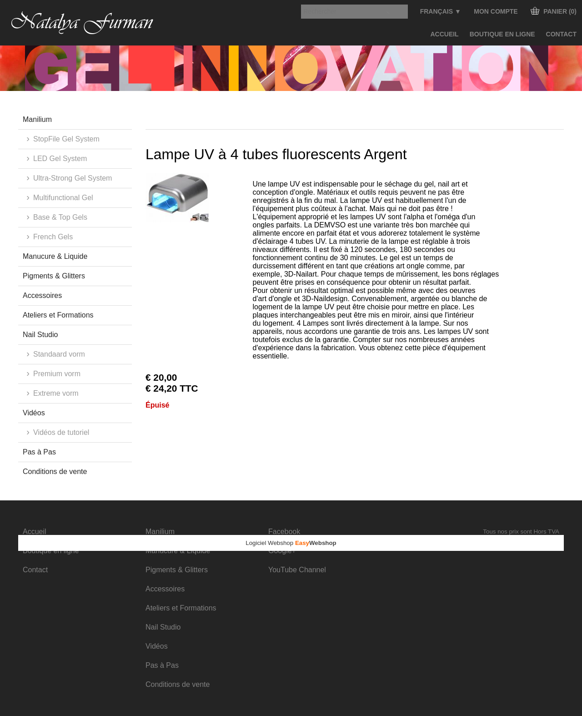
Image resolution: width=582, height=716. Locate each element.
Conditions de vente (55, 471)
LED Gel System (60, 158)
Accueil (444, 34)
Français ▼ (440, 11)
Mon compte (495, 11)
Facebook (284, 531)
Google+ (282, 551)
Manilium (37, 119)
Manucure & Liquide (55, 256)
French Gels (53, 237)
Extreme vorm (56, 393)
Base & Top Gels (60, 217)
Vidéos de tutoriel (61, 432)
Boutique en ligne (502, 34)
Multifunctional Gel (63, 198)
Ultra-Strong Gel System (72, 178)
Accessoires (42, 295)
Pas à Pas (39, 452)
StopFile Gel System (66, 139)
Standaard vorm (59, 354)
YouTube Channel (297, 570)
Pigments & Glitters (54, 276)
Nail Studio (40, 334)
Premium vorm (56, 374)
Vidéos (34, 413)
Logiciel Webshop (291, 543)
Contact (561, 34)
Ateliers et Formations (58, 315)
